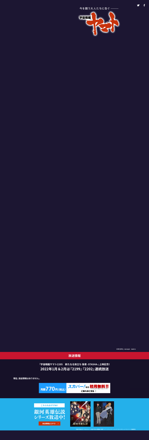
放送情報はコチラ (48, 423)
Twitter (138, 5)
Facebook (144, 5)
